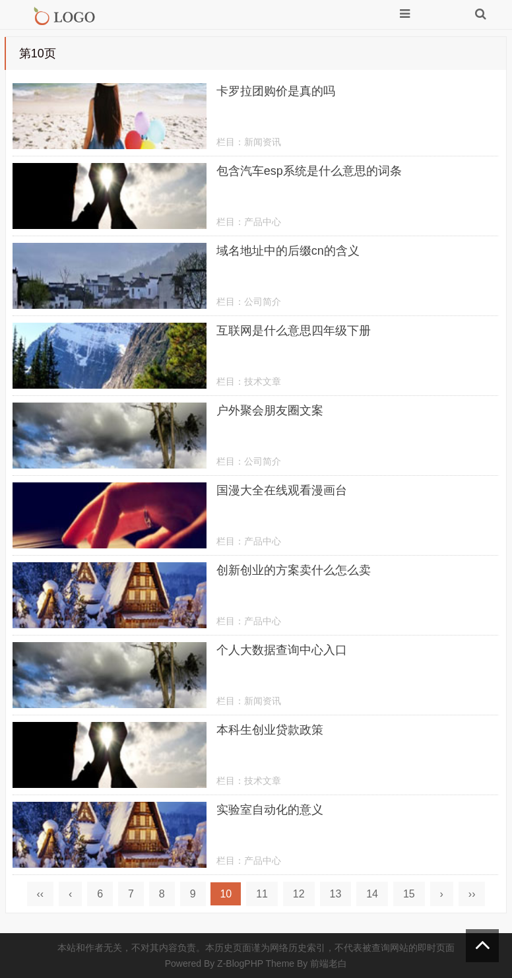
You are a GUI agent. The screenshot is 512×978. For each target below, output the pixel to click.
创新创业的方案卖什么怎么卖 (293, 570)
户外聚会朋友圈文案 (269, 410)
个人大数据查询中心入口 (281, 650)
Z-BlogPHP (240, 963)
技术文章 (262, 381)
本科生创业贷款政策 (269, 729)
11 (262, 893)
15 (409, 893)
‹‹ (40, 893)
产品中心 (262, 221)
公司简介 (262, 301)
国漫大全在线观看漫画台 (281, 490)
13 (336, 893)
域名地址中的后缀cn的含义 (288, 250)
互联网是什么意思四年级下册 (293, 330)
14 (372, 893)
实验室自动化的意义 (269, 809)
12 (299, 893)
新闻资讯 (262, 142)
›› (472, 893)
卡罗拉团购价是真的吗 (275, 91)
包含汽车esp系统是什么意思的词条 (309, 171)
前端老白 (328, 963)
